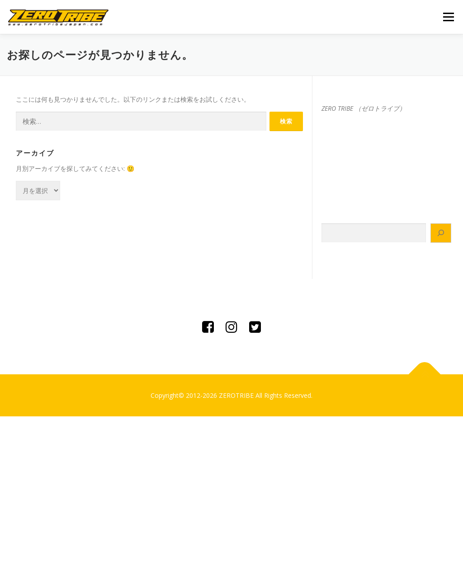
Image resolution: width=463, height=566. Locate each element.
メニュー (448, 17)
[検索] (440, 233)
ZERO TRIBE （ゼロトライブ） (363, 108)
